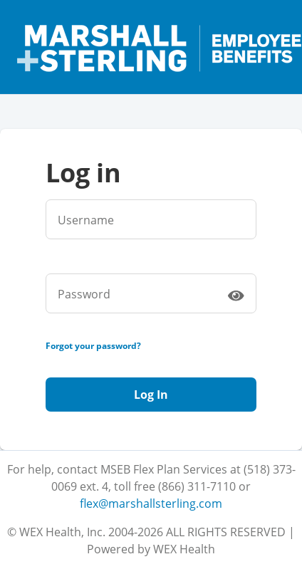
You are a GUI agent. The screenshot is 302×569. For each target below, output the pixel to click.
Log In (151, 394)
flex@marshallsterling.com (151, 503)
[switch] (235, 295)
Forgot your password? (93, 346)
